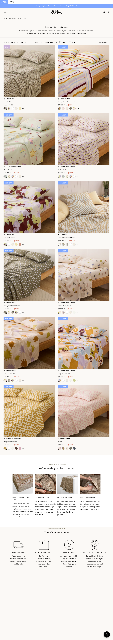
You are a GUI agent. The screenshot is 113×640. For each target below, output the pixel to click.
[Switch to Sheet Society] (4, 2)
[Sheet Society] (56, 12)
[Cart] (108, 12)
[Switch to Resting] (11, 2)
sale (72, 42)
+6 (23, 448)
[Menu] (5, 12)
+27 (23, 176)
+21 (77, 244)
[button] (14, 42)
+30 (78, 448)
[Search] (104, 12)
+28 (23, 108)
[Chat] (107, 635)
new (62, 42)
